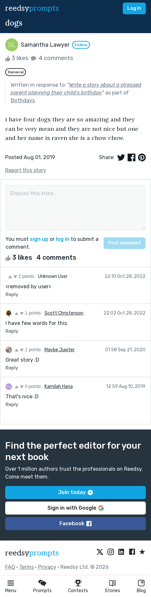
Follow (81, 45)
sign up (39, 239)
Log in (134, 8)
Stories (112, 590)
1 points (28, 313)
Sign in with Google (75, 508)
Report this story (25, 170)
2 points (21, 276)
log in (62, 239)
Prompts (42, 590)
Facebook (75, 523)
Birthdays (23, 100)
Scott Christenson (63, 313)
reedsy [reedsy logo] (32, 8)
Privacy (47, 567)
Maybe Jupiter (59, 350)
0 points (28, 386)
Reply (12, 294)
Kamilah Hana (58, 386)
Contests (78, 590)
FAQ (10, 567)
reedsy (32, 553)
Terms (26, 567)
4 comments (51, 58)
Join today (75, 492)
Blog (141, 590)
